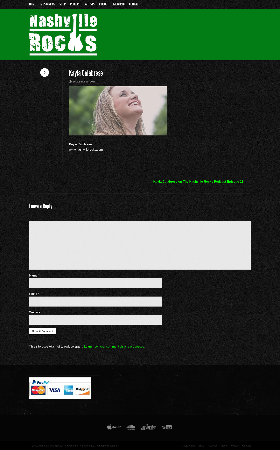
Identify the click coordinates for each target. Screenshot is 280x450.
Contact (134, 4)
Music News (47, 4)
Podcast (75, 4)
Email (34, 294)
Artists (89, 4)
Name (34, 275)
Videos (103, 4)
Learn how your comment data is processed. (114, 346)
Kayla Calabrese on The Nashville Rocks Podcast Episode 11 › (199, 181)
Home (32, 4)
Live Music (118, 4)
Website (34, 312)
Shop (63, 4)
